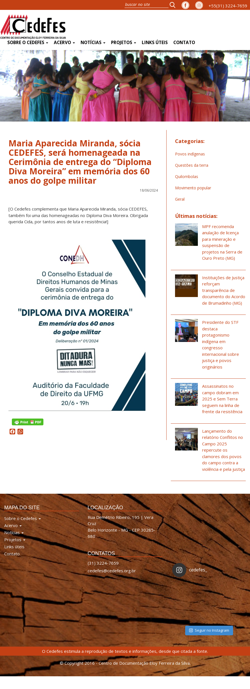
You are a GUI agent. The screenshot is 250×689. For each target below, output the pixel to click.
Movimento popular (193, 187)
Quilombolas (186, 176)
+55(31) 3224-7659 (228, 5)
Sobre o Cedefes (27, 43)
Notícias (93, 43)
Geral (180, 199)
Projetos (123, 43)
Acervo (64, 43)
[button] (174, 5)
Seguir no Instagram (209, 630)
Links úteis (155, 43)
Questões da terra (191, 165)
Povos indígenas (190, 154)
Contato (184, 43)
